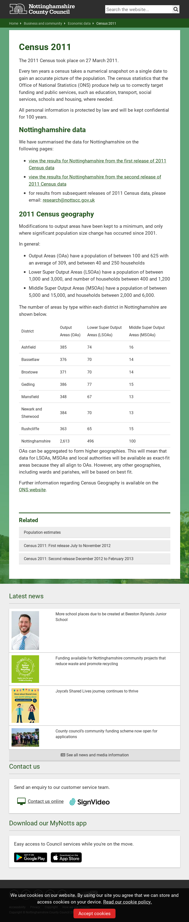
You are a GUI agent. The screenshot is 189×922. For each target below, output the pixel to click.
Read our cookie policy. (127, 902)
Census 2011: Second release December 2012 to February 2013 (78, 558)
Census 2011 (106, 23)
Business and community (44, 23)
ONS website (32, 489)
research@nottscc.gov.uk (69, 200)
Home (15, 23)
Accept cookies (94, 913)
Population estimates (42, 532)
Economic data (81, 23)
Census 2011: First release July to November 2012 (67, 545)
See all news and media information (94, 754)
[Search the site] (175, 9)
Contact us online (40, 802)
